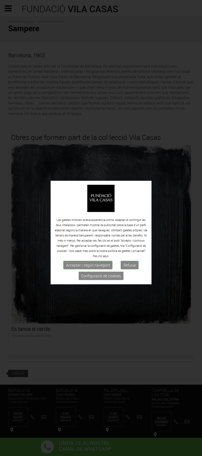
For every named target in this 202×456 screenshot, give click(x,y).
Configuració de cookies (101, 277)
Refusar (129, 266)
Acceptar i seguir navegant (88, 266)
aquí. (106, 257)
